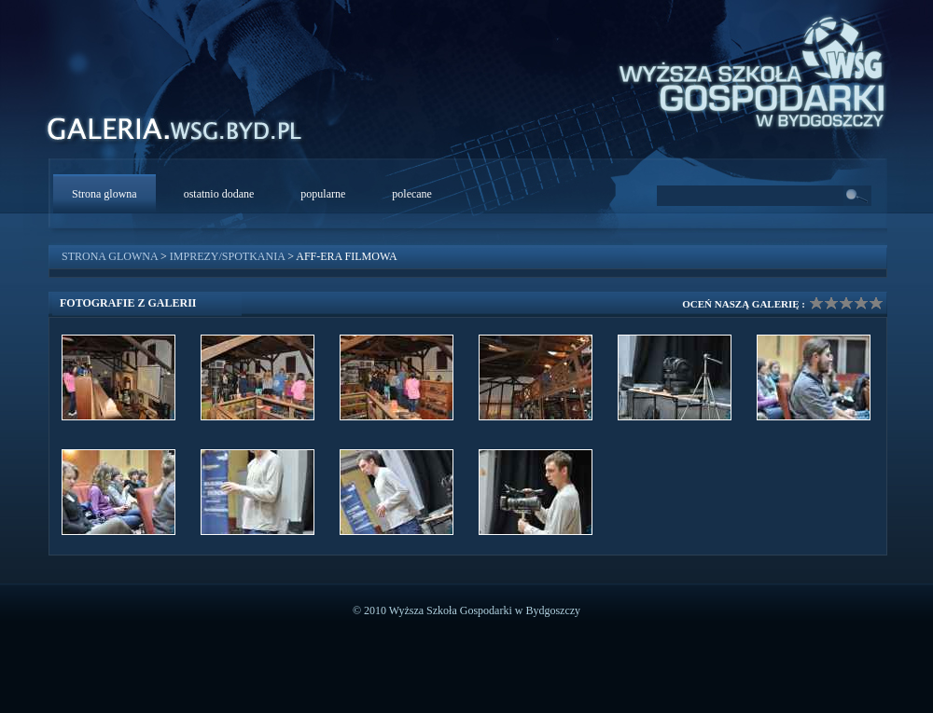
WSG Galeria (184, 133)
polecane (412, 193)
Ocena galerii (846, 302)
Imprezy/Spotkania (227, 256)
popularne (322, 193)
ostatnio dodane (219, 193)
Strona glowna (104, 193)
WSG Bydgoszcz (743, 69)
